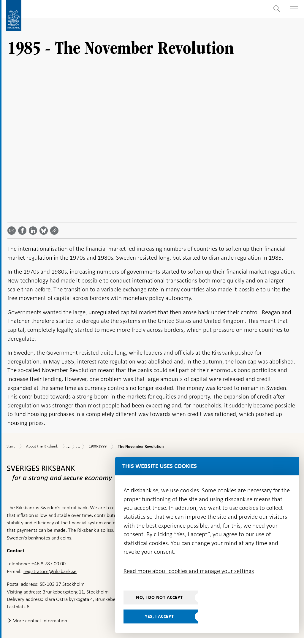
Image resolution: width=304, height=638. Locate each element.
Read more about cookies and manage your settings (189, 571)
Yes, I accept (159, 616)
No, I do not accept (159, 597)
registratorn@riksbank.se (50, 541)
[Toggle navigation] (294, 9)
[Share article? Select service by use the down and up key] (34, 200)
